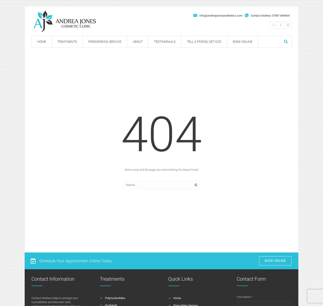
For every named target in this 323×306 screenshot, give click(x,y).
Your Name (245, 297)
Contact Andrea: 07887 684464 (270, 15)
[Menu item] (41, 42)
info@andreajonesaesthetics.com (220, 15)
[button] (286, 41)
